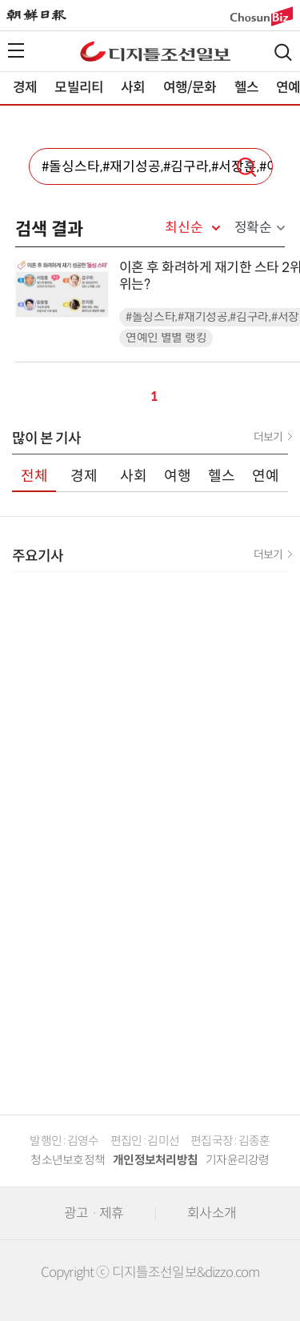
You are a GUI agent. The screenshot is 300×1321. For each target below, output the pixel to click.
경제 (25, 87)
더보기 (268, 436)
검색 (283, 52)
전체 (34, 476)
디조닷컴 (155, 51)
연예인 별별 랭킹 (166, 338)
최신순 (183, 228)
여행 (177, 476)
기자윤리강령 (238, 1160)
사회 (133, 87)
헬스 (246, 87)
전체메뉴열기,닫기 (16, 50)
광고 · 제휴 (93, 1213)
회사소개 (211, 1213)
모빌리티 (78, 87)
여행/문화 (190, 87)
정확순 (253, 227)
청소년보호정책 (67, 1160)
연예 (265, 476)
